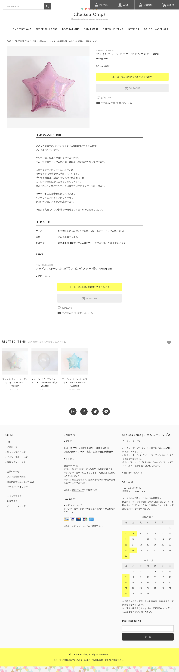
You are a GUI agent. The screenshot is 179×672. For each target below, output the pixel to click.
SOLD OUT (132, 88)
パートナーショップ (16, 506)
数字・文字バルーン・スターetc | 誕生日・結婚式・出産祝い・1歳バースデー (65, 41)
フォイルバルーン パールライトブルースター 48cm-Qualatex (74, 382)
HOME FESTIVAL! (21, 29)
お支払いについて (80, 526)
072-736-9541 (134, 488)
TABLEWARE (91, 29)
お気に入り (106, 97)
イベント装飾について (17, 457)
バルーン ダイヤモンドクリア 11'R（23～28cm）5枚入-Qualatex (45, 382)
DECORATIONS (71, 29)
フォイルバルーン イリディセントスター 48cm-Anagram (15, 382)
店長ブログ (12, 501)
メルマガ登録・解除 (16, 477)
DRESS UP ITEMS (113, 29)
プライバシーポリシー (17, 487)
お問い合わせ (13, 471)
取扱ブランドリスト (16, 462)
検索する (47, 6)
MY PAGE (101, 5)
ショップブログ (14, 496)
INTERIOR (133, 29)
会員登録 (145, 5)
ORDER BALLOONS (46, 29)
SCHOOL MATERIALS (156, 29)
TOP (9, 41)
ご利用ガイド (13, 447)
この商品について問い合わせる (116, 103)
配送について (78, 490)
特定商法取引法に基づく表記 (20, 482)
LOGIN (123, 5)
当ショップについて (16, 452)
